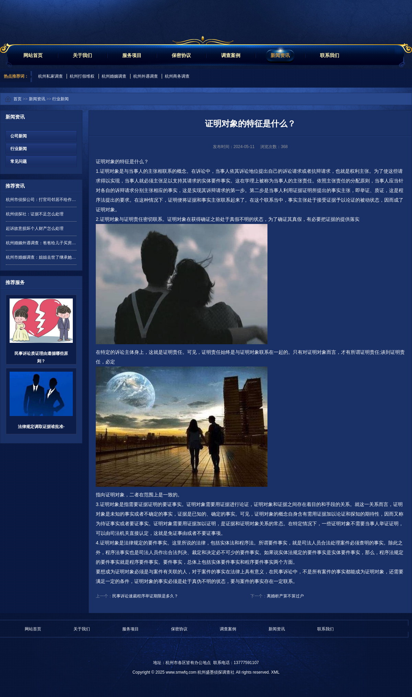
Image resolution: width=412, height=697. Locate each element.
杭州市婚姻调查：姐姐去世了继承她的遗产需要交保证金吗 (41, 257)
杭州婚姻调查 (114, 76)
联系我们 (329, 55)
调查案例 (230, 55)
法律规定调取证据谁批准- (41, 426)
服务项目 (131, 55)
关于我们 (82, 55)
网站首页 (33, 55)
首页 (17, 99)
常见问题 (16, 161)
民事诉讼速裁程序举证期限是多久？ (145, 596)
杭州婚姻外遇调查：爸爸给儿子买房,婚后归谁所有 (41, 242)
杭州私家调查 (50, 76)
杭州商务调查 (177, 76)
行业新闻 (60, 99)
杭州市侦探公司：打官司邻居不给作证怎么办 (41, 199)
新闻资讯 (280, 55)
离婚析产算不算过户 (285, 596)
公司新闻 (16, 136)
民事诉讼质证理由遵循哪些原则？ (41, 357)
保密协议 (181, 55)
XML (275, 672)
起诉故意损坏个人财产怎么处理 (35, 228)
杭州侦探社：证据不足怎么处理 (35, 214)
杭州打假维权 (82, 76)
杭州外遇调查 (145, 76)
